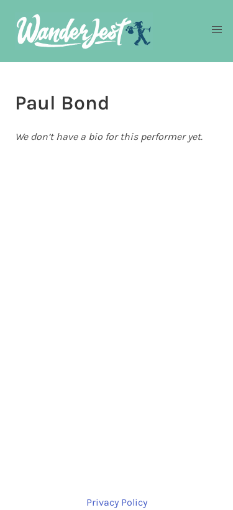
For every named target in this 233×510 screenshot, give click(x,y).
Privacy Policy (116, 502)
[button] (217, 30)
